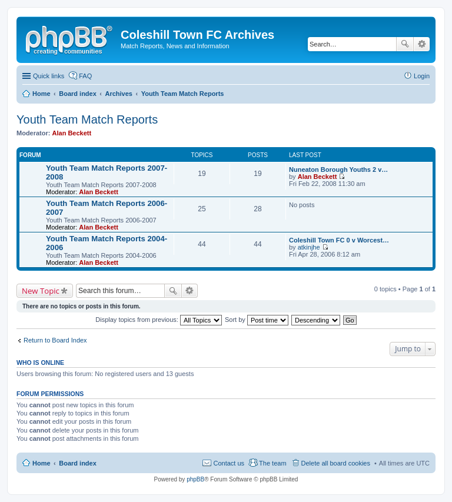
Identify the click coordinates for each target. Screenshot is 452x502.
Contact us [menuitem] (228, 463)
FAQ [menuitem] (85, 75)
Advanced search (422, 44)
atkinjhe (309, 247)
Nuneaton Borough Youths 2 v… (338, 169)
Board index (78, 463)
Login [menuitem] (422, 75)
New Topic (40, 290)
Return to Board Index (55, 340)
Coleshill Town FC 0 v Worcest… (339, 240)
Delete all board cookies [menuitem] (335, 463)
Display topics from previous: (158, 319)
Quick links (48, 75)
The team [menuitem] (272, 463)
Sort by (256, 319)
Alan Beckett (72, 133)
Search (405, 44)
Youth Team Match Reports (87, 119)
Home (41, 463)
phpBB (195, 479)
